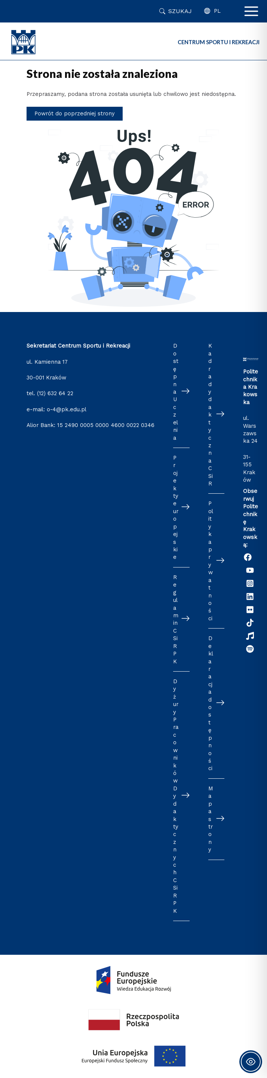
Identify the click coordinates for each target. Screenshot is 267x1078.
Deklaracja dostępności (210, 703)
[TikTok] (250, 622)
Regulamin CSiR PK (175, 619)
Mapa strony (210, 819)
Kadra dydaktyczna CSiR (210, 414)
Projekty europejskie (175, 507)
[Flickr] (250, 609)
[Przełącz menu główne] (251, 11)
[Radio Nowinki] (250, 636)
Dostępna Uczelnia (175, 391)
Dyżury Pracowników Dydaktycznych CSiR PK (175, 796)
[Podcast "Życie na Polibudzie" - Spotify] (250, 649)
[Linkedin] (250, 596)
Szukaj (180, 11)
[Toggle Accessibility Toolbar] (250, 1061)
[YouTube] (250, 570)
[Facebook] (247, 557)
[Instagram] (250, 583)
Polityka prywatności (210, 560)
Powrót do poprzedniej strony (74, 113)
